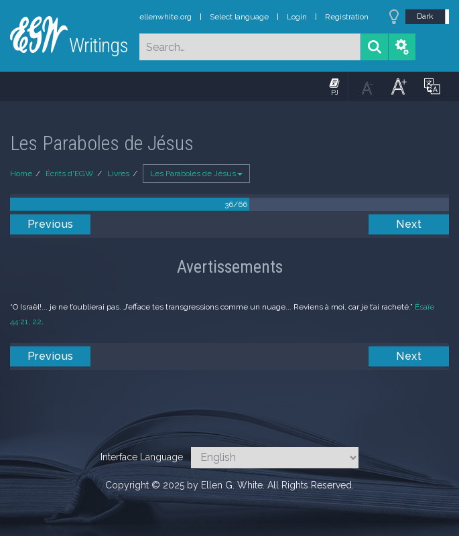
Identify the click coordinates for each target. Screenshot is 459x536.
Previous (50, 224)
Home (21, 173)
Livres (118, 173)
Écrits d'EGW (70, 173)
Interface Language (142, 457)
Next (408, 224)
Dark (425, 16)
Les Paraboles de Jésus (196, 173)
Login (297, 16)
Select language (239, 16)
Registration (347, 16)
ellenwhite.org (165, 16)
